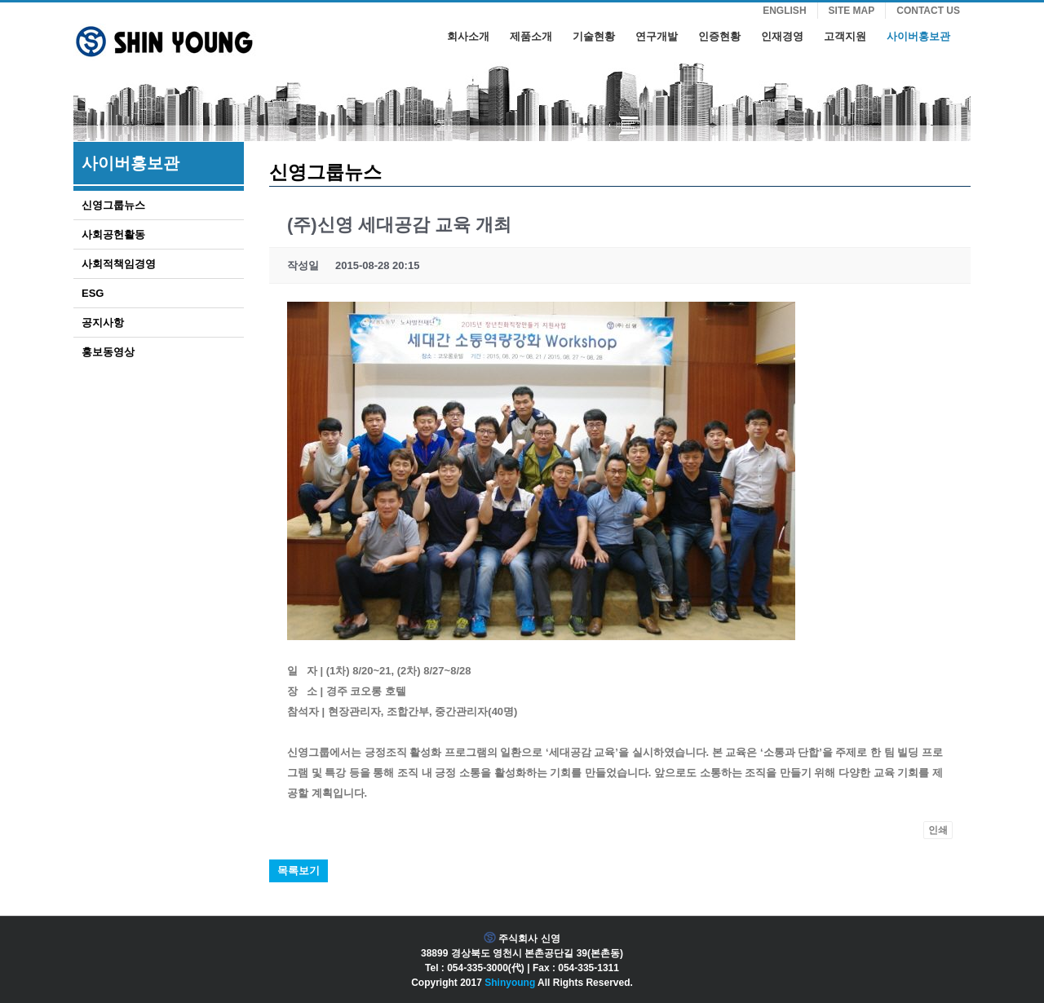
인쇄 (938, 830)
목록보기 (298, 870)
